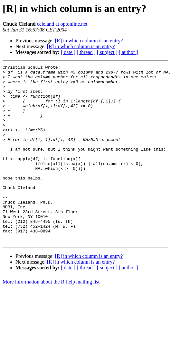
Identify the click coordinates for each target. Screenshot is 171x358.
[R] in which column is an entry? (89, 40)
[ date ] (68, 52)
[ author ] (128, 52)
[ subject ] (107, 52)
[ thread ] (86, 52)
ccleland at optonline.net (62, 24)
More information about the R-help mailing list (51, 317)
